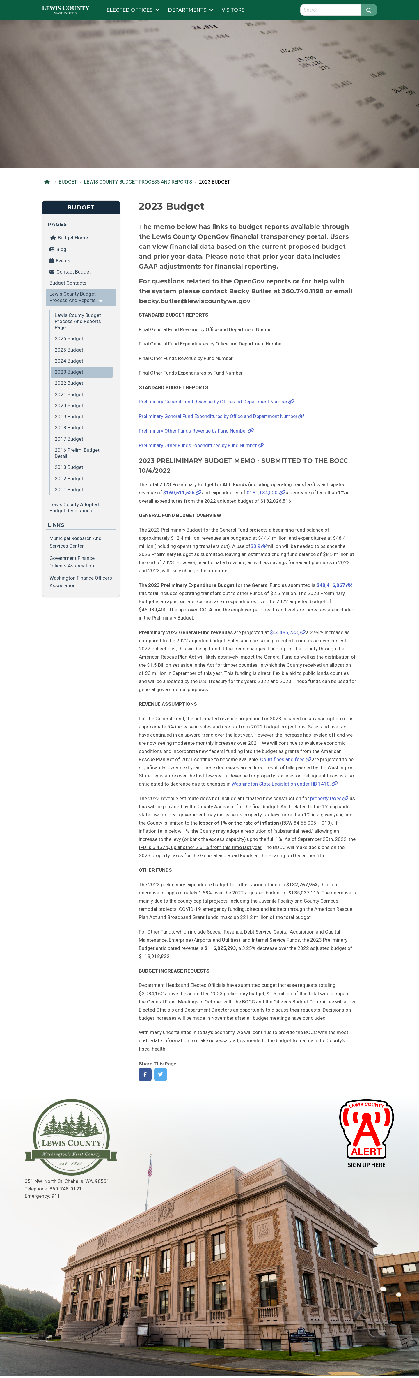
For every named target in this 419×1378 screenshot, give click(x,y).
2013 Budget (69, 467)
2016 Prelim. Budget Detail (77, 453)
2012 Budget (69, 478)
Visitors (233, 10)
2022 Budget (69, 383)
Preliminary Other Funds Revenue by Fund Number (193, 431)
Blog (61, 249)
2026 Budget (69, 338)
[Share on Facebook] (145, 1074)
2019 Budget (69, 416)
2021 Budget (69, 394)
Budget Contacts (67, 283)
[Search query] (330, 10)
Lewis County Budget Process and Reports (72, 297)
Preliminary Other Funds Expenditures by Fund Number (198, 445)
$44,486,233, (284, 632)
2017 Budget (69, 439)
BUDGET (68, 182)
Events (63, 261)
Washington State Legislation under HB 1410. (281, 784)
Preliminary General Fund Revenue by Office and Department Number (213, 402)
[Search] (369, 10)
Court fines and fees (282, 759)
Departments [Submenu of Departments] (187, 10)
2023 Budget (69, 372)
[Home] (48, 181)
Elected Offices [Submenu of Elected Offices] (129, 10)
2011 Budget (69, 490)
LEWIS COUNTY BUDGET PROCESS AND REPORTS (138, 182)
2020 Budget (69, 405)
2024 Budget (69, 361)
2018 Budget (69, 427)
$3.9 (255, 546)
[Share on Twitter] (160, 1074)
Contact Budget (73, 272)
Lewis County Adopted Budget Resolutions (74, 508)
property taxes (326, 798)
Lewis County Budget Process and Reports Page (78, 321)
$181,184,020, (262, 492)
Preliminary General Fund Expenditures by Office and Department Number (218, 416)
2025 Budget (69, 350)
